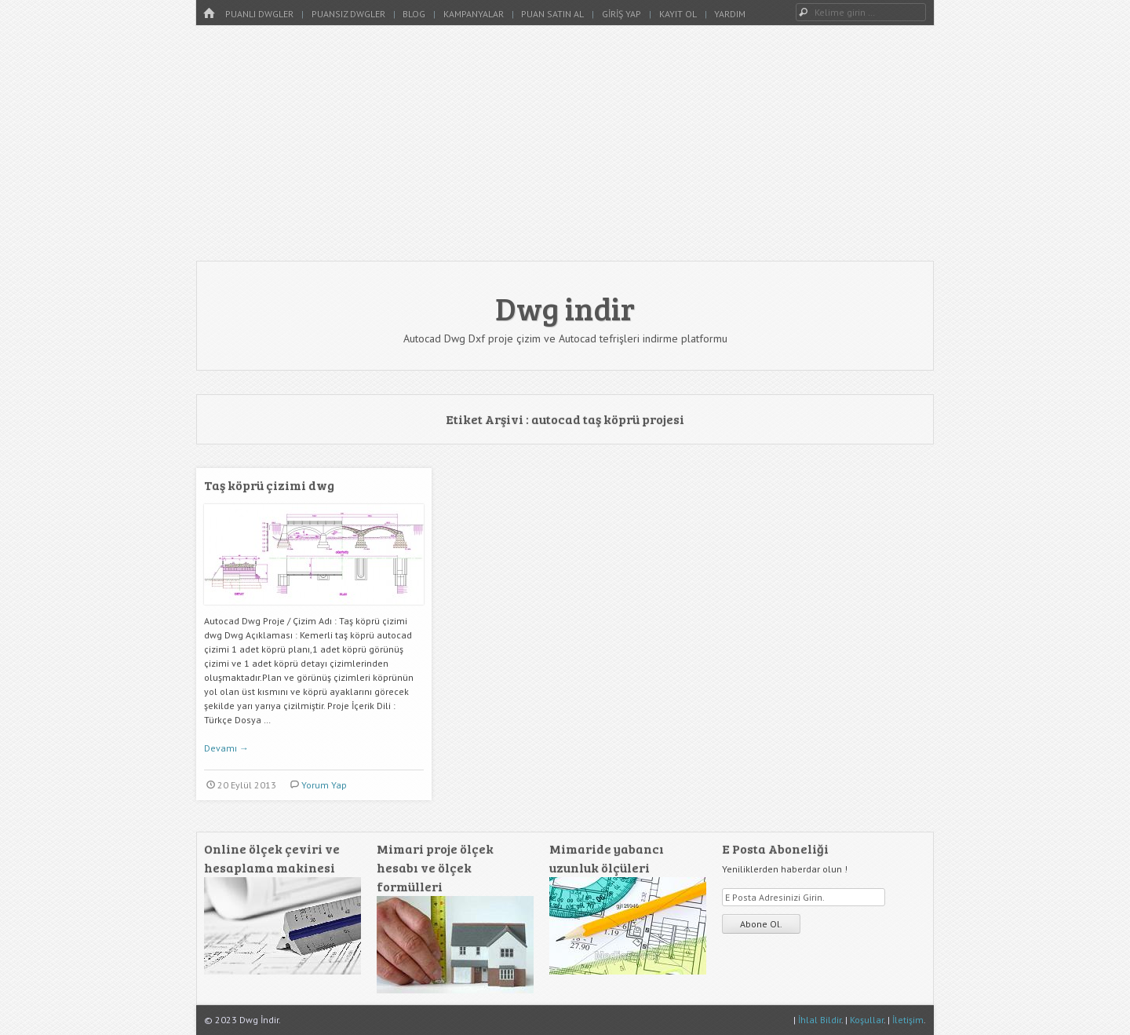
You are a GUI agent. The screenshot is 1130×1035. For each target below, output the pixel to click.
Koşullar (867, 1020)
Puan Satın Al (552, 14)
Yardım (729, 14)
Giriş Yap (621, 14)
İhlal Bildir (819, 1020)
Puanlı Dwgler (259, 14)
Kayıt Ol (678, 14)
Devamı (226, 748)
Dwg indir (565, 308)
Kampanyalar (473, 14)
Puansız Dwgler (348, 14)
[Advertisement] (565, 143)
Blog (414, 14)
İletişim (908, 1020)
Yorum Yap (324, 785)
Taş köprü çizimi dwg (269, 485)
